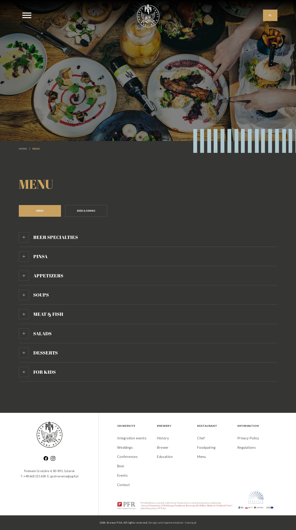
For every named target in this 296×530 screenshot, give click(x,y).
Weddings (125, 447)
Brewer (163, 447)
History (163, 438)
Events (122, 475)
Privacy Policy (248, 438)
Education (165, 457)
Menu (201, 457)
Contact (123, 485)
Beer (121, 466)
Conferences (127, 457)
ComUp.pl (190, 522)
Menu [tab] (40, 210)
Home (23, 148)
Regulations (246, 447)
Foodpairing (206, 447)
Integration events (132, 438)
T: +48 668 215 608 (33, 476)
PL (270, 15)
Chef (201, 438)
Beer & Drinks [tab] (86, 210)
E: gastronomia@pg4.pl (62, 476)
